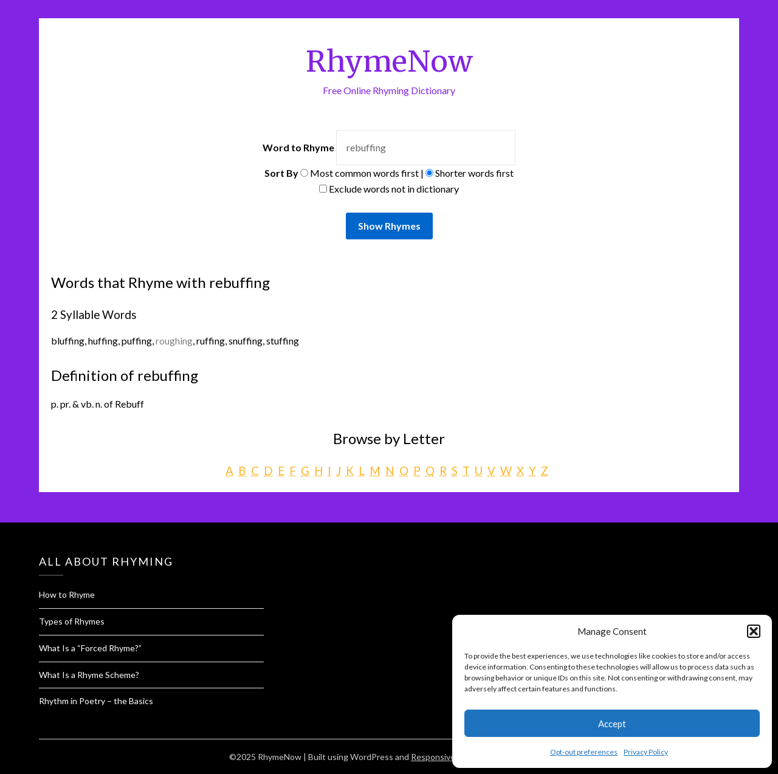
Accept (612, 723)
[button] (754, 631)
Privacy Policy (646, 751)
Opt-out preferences (584, 751)
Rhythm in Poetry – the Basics (96, 701)
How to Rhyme (67, 594)
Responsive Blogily (446, 757)
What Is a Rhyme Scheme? (89, 675)
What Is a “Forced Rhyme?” (90, 648)
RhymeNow (389, 61)
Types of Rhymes (72, 621)
